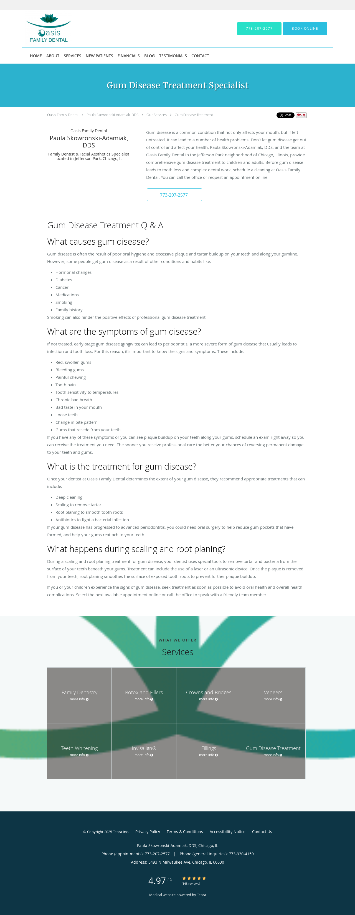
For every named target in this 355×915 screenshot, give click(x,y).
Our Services (156, 114)
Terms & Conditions (185, 831)
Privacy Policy (147, 831)
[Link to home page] (40, 28)
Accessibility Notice (227, 831)
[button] (305, 28)
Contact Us (262, 831)
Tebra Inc (120, 831)
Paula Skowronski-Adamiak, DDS (112, 114)
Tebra (201, 894)
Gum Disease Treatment (194, 114)
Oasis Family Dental (62, 114)
